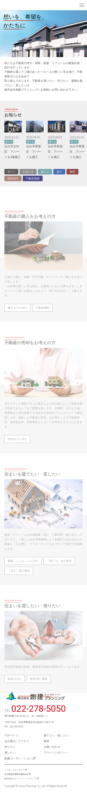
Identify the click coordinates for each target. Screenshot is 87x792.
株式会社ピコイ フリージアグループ (20, 778)
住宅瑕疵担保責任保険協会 (16, 774)
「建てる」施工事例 (59, 568)
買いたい (10, 753)
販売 (72, 172)
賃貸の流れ (15, 686)
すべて (11, 172)
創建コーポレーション (18, 758)
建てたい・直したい (56, 735)
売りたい (10, 747)
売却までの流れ (17, 446)
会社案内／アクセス (16, 741)
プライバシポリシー (56, 753)
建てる (45, 172)
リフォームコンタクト (14, 769)
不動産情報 (33, 178)
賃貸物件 (13, 178)
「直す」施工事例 (19, 577)
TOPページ (11, 735)
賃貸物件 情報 (38, 686)
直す (59, 172)
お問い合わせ (52, 747)
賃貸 (46, 741)
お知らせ (28, 172)
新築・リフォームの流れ (23, 568)
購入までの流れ (17, 314)
